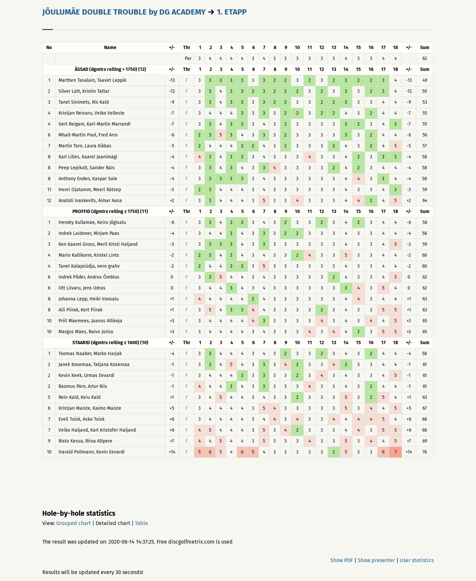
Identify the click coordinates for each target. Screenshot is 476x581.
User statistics (417, 560)
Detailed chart (113, 523)
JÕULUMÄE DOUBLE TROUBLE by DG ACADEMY (124, 12)
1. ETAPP (232, 12)
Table (141, 523)
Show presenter (376, 560)
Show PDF (341, 560)
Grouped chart (73, 523)
